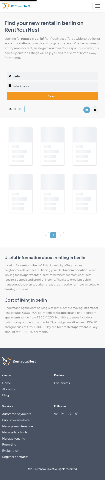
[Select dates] (52, 86)
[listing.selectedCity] (52, 76)
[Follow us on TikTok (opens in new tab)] (76, 413)
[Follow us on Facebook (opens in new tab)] (56, 413)
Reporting (9, 444)
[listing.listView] (86, 110)
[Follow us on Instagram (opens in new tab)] (69, 413)
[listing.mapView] (95, 110)
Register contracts (15, 457)
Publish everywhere (16, 420)
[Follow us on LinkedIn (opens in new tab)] (63, 413)
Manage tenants (13, 438)
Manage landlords (14, 432)
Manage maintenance (17, 426)
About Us (8, 389)
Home (6, 383)
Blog (5, 395)
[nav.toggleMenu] (97, 6)
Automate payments (16, 414)
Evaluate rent (11, 450)
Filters (15, 108)
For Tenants (62, 383)
